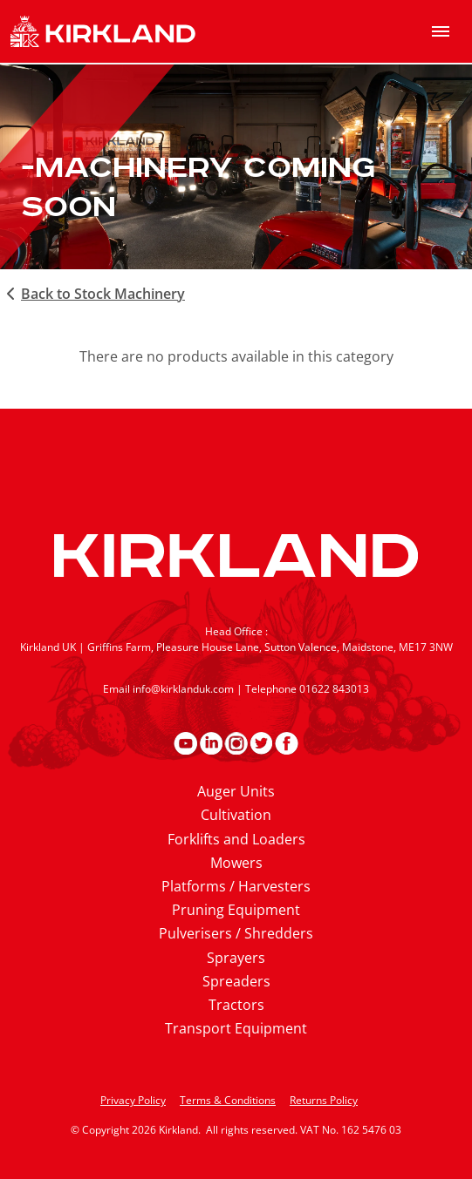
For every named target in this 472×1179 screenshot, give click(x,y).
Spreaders (236, 981)
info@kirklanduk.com (183, 688)
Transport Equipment (236, 1028)
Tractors (236, 1004)
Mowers (236, 862)
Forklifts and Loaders (236, 839)
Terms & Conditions (228, 1100)
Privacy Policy (133, 1100)
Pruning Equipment (236, 909)
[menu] (440, 31)
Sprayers (236, 957)
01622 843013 (334, 688)
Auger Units (236, 791)
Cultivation (236, 814)
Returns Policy (324, 1100)
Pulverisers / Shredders (236, 933)
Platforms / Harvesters (236, 886)
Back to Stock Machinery (92, 293)
